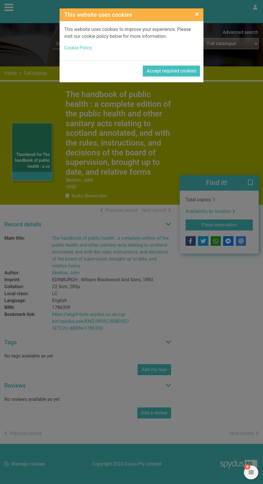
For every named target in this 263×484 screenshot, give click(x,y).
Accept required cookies (171, 71)
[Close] (196, 14)
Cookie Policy (78, 48)
